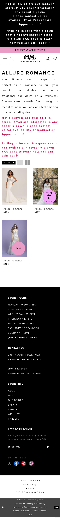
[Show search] (47, 59)
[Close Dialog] (3, 508)
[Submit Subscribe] (50, 447)
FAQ (10, 396)
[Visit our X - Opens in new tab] (9, 464)
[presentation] (14, 187)
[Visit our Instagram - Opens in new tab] (31, 464)
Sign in (13, 410)
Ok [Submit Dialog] (56, 508)
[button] (5, 59)
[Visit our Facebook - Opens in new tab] (16, 464)
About (12, 391)
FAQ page (31, 38)
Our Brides (15, 400)
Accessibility (30, 485)
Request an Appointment (25, 374)
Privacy (30, 489)
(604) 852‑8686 (17, 369)
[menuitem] (5, 59)
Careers (13, 419)
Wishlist (14, 415)
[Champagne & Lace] (30, 59)
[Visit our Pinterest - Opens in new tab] (24, 464)
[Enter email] (30, 447)
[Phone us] (12, 59)
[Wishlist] (54, 59)
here (30, 515)
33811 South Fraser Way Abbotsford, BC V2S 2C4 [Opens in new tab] (24, 358)
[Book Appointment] (30, 50)
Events (13, 405)
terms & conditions (30, 481)
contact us (33, 16)
